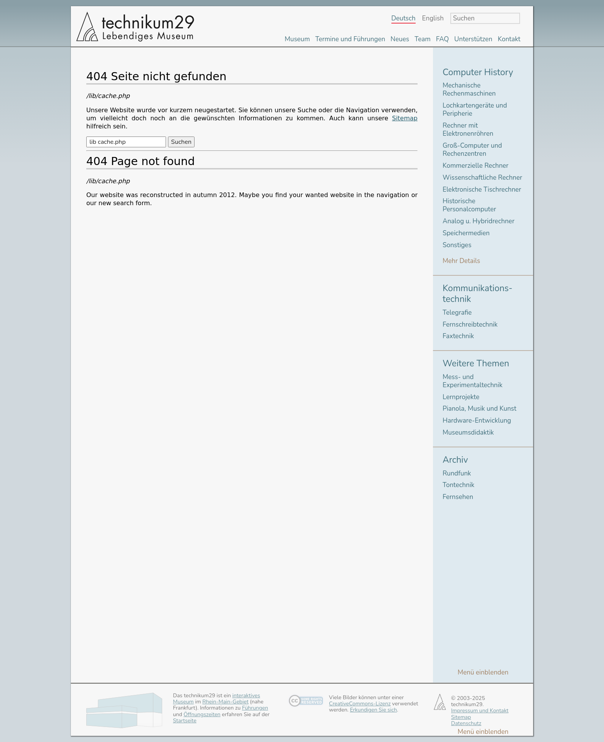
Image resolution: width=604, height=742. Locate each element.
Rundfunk (457, 473)
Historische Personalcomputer (469, 205)
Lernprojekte (461, 397)
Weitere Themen (476, 363)
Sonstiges (457, 245)
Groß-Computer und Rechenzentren (472, 149)
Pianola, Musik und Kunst (479, 408)
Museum (297, 39)
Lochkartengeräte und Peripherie (475, 109)
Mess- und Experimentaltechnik (472, 381)
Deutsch (403, 19)
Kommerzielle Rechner (475, 165)
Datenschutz (466, 723)
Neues (400, 39)
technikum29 (134, 26)
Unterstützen (473, 39)
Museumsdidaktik (468, 432)
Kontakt (509, 39)
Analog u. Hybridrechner (478, 221)
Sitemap (405, 118)
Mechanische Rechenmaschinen (469, 89)
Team (422, 39)
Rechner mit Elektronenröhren (468, 129)
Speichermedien (466, 233)
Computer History (478, 72)
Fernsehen (458, 496)
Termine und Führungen (350, 39)
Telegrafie (457, 312)
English (433, 19)
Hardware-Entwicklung (477, 420)
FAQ (442, 39)
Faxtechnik (458, 336)
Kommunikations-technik (477, 293)
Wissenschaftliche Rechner (482, 177)
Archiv (455, 460)
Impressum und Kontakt (479, 710)
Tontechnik (459, 485)
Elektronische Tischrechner (482, 189)
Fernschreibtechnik (470, 324)
